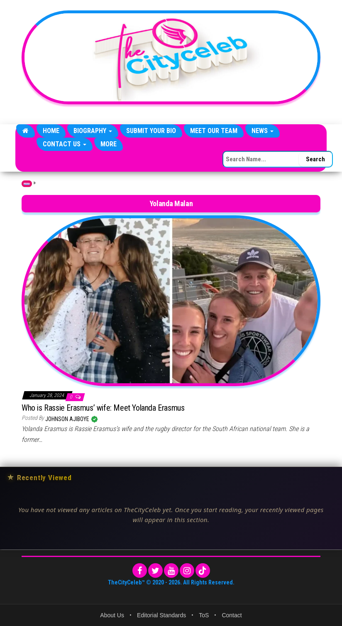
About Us (112, 615)
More (108, 144)
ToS (204, 615)
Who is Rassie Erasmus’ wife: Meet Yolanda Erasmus (103, 408)
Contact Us (64, 144)
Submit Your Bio (151, 131)
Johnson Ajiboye (67, 419)
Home (51, 131)
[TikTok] (202, 570)
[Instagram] (187, 570)
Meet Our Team (213, 131)
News (263, 131)
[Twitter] (155, 570)
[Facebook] (139, 570)
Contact (232, 615)
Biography (92, 131)
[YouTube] (171, 570)
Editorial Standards (161, 615)
